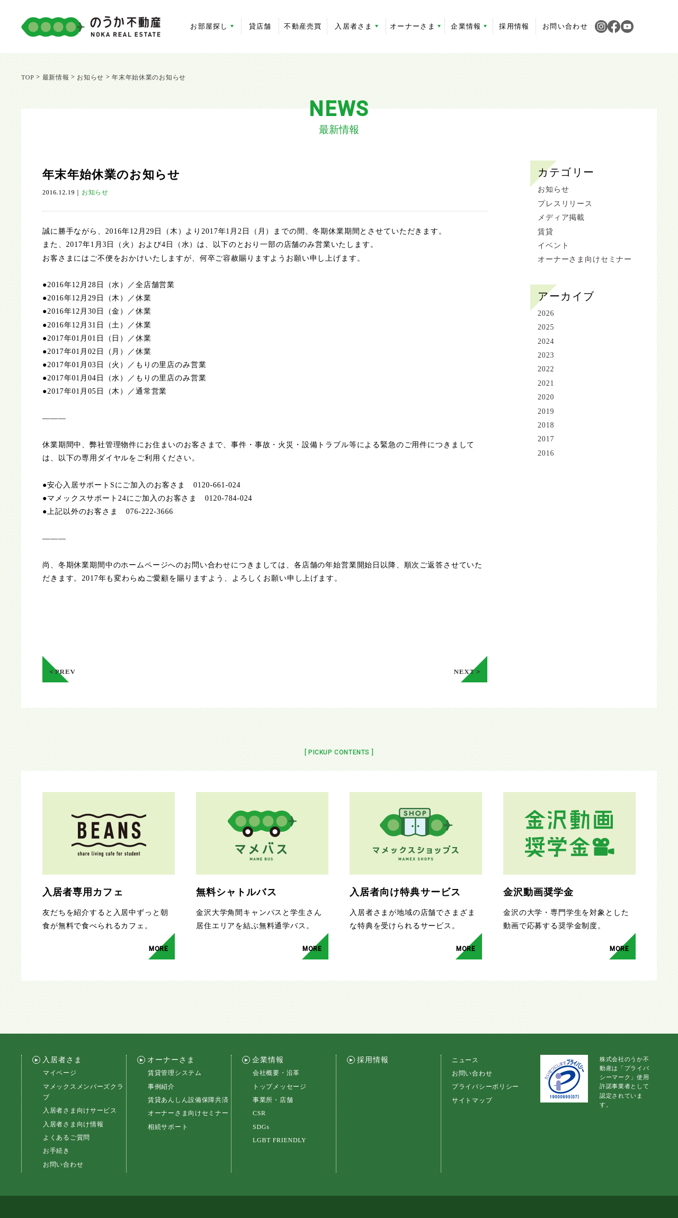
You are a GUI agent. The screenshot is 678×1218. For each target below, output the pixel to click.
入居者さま (356, 26)
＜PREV (59, 638)
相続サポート (168, 1096)
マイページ (60, 1042)
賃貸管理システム (175, 1042)
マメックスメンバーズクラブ (83, 1061)
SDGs (261, 1096)
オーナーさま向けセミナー (188, 1082)
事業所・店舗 (273, 1069)
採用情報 (514, 26)
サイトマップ (472, 1069)
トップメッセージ (280, 1055)
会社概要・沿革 (276, 1042)
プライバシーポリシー (485, 1056)
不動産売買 (303, 26)
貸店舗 (260, 26)
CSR (259, 1082)
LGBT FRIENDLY (279, 1109)
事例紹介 (161, 1055)
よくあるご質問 (66, 1106)
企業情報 (468, 26)
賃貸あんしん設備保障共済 (188, 1069)
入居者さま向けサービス (80, 1079)
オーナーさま (415, 26)
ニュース (465, 1029)
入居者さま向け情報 (73, 1093)
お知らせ (95, 192)
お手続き (56, 1120)
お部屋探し (212, 26)
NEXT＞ (469, 638)
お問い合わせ (565, 26)
